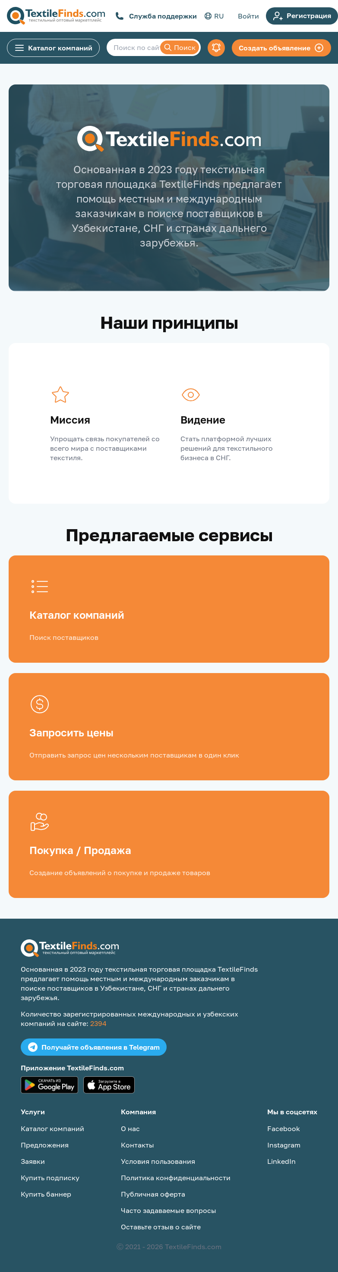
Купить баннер (46, 1194)
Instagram (283, 1145)
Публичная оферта (153, 1194)
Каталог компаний (53, 48)
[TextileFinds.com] (56, 16)
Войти (248, 16)
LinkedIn (281, 1161)
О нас (130, 1128)
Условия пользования (158, 1161)
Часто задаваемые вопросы (168, 1210)
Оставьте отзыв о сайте (161, 1226)
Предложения (45, 1145)
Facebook (283, 1128)
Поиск (180, 47)
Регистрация (302, 16)
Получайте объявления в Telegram (94, 1047)
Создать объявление (281, 48)
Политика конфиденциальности (176, 1177)
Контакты (137, 1145)
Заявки (33, 1161)
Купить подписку (50, 1177)
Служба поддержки (156, 16)
